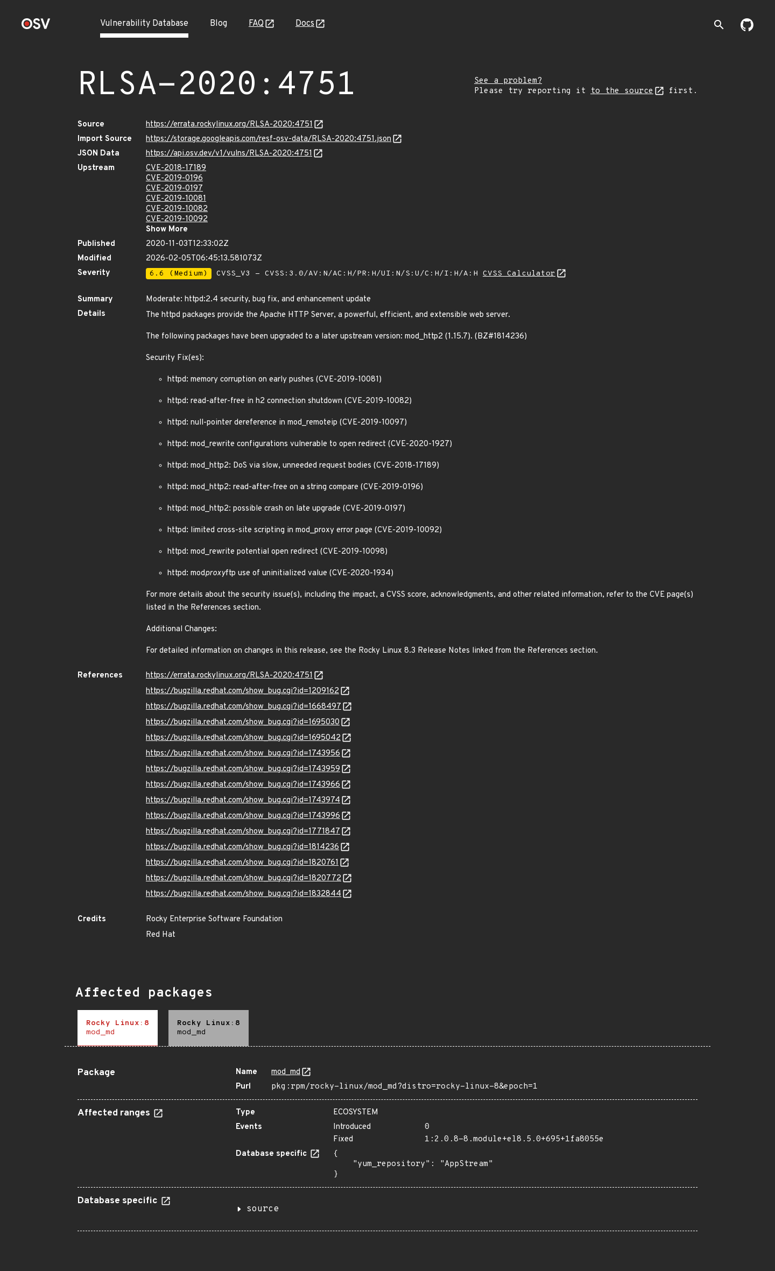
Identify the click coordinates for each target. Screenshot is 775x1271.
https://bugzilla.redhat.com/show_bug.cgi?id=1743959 (243, 769)
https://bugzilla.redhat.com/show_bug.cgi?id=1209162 (242, 691)
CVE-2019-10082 (177, 209)
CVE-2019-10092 (177, 219)
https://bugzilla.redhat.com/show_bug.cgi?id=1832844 (243, 894)
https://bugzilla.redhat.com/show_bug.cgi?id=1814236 (242, 847)
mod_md (285, 1072)
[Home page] (36, 27)
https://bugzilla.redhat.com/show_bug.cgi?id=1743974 (243, 800)
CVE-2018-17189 (176, 168)
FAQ (256, 23)
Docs (304, 23)
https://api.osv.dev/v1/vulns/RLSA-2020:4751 (229, 154)
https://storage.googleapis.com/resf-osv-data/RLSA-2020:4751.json (268, 139)
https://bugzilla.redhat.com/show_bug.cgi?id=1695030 (243, 722)
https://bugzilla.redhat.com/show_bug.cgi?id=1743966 (243, 785)
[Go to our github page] (747, 29)
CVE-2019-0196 (174, 178)
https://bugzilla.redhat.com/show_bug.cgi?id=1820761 (242, 863)
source (262, 1209)
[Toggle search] (719, 25)
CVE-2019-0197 (174, 188)
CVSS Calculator (519, 273)
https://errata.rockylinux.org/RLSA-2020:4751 (229, 124)
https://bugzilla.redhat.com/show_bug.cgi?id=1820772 (243, 878)
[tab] (118, 1028)
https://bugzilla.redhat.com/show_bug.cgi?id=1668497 (243, 707)
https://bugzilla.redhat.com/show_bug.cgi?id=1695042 (243, 738)
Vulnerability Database (144, 23)
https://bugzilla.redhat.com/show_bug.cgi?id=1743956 (243, 754)
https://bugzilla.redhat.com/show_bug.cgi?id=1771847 (243, 832)
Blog (218, 23)
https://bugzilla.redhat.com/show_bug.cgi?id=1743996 (243, 816)
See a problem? (508, 81)
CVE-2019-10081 (176, 199)
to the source (621, 91)
